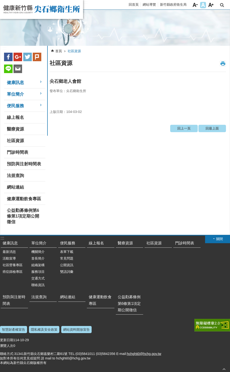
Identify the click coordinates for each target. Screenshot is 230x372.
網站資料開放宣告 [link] (76, 329)
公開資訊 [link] (66, 265)
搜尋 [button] (222, 5)
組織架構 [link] (38, 265)
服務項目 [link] (38, 272)
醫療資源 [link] (15, 129)
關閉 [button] (219, 239)
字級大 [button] (211, 5)
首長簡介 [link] (38, 258)
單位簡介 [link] (15, 94)
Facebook (8, 57)
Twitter (27, 57)
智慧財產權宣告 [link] (13, 329)
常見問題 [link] (66, 258)
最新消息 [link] (9, 252)
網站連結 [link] (15, 187)
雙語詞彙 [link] (66, 272)
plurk (37, 57)
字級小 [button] (195, 5)
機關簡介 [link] (38, 252)
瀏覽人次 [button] (6, 346)
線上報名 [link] (15, 117)
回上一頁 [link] (184, 128)
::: (85, 2)
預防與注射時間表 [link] (24, 164)
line (8, 69)
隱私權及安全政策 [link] (44, 329)
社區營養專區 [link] (13, 265)
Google (18, 57)
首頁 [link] (58, 51)
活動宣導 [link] (9, 258)
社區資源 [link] (15, 140)
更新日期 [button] (6, 340)
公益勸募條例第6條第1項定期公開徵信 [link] (23, 216)
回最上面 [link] (212, 128)
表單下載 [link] (66, 252)
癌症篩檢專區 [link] (13, 272)
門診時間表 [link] (17, 152)
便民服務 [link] (15, 105)
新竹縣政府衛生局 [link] (173, 4)
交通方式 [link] (38, 278)
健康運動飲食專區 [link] (24, 198)
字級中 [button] (203, 5)
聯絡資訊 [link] (38, 285)
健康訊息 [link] (15, 82)
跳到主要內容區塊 (2, 2)
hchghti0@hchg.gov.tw (144, 354)
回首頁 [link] (134, 4)
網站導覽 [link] (149, 4)
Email (18, 69)
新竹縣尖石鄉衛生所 (41, 9)
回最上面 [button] (224, 369)
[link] (115, 28)
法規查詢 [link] (15, 175)
